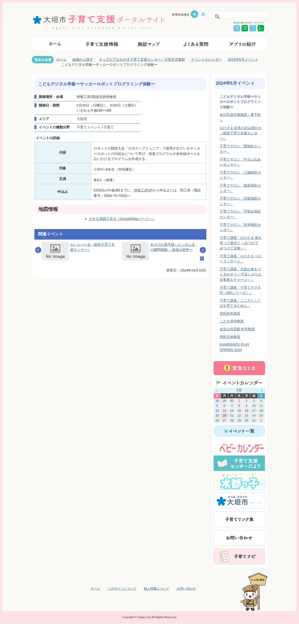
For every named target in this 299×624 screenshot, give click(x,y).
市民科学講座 (230, 313)
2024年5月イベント (243, 59)
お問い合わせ (186, 588)
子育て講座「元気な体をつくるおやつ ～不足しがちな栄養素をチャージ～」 (241, 274)
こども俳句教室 (232, 321)
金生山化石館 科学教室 (237, 329)
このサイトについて (122, 588)
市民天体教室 (230, 337)
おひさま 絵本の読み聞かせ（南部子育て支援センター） (241, 133)
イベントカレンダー (206, 59)
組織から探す (82, 59)
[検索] (233, 16)
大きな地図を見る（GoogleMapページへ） (122, 219)
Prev (38, 250)
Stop (202, 258)
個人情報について (156, 588)
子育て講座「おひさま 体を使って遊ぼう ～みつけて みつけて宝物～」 (241, 243)
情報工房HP (143, 190)
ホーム (61, 59)
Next (203, 250)
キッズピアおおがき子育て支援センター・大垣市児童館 (142, 59)
